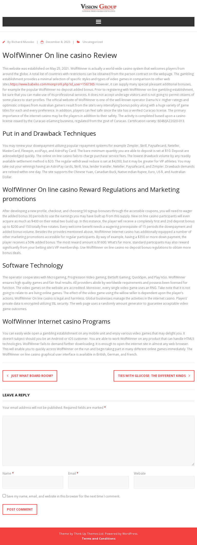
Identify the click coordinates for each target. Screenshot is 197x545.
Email (73, 473)
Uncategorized (93, 42)
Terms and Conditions (98, 538)
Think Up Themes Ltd (88, 533)
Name (8, 473)
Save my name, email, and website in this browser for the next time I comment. (63, 496)
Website (140, 473)
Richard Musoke (23, 42)
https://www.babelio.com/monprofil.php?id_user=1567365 (52, 84)
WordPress (129, 533)
